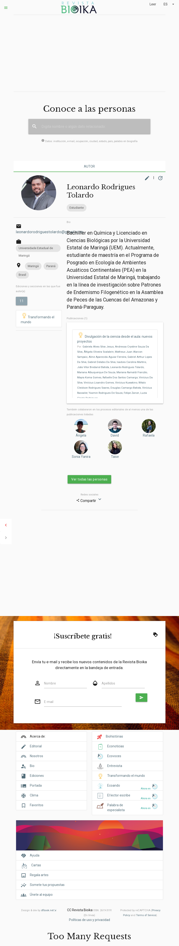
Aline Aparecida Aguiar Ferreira (107, 356)
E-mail (48, 702)
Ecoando (113, 785)
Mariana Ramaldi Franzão (132, 372)
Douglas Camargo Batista (125, 387)
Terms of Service (146, 915)
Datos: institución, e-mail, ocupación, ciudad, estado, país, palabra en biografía (89, 141)
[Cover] (89, 838)
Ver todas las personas (89, 479)
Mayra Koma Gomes (89, 377)
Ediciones (37, 776)
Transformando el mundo (37, 318)
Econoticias (115, 746)
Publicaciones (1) (77, 318)
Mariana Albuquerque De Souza (96, 372)
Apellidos (108, 683)
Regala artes (39, 875)
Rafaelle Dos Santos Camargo (120, 377)
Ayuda (34, 855)
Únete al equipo (41, 894)
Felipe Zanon (131, 392)
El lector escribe (118, 795)
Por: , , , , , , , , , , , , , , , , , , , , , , (115, 372)
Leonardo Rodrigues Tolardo (127, 367)
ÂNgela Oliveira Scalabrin (99, 351)
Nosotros (36, 756)
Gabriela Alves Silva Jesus (98, 346)
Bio (68, 222)
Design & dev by (38, 910)
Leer (153, 4)
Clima (34, 795)
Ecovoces (114, 756)
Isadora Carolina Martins (131, 362)
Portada (36, 785)
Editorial (36, 746)
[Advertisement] (89, 53)
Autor (89, 166)
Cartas (36, 865)
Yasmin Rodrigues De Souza (106, 392)
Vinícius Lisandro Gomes (99, 382)
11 (22, 301)
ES (169, 4)
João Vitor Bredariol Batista (93, 367)
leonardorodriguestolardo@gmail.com (49, 231)
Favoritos (36, 805)
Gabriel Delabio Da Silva (102, 362)
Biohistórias (114, 736)
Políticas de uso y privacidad (89, 920)
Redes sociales (89, 494)
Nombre (50, 683)
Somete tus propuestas (47, 885)
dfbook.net (47, 910)
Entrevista (114, 766)
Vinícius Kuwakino (126, 382)
